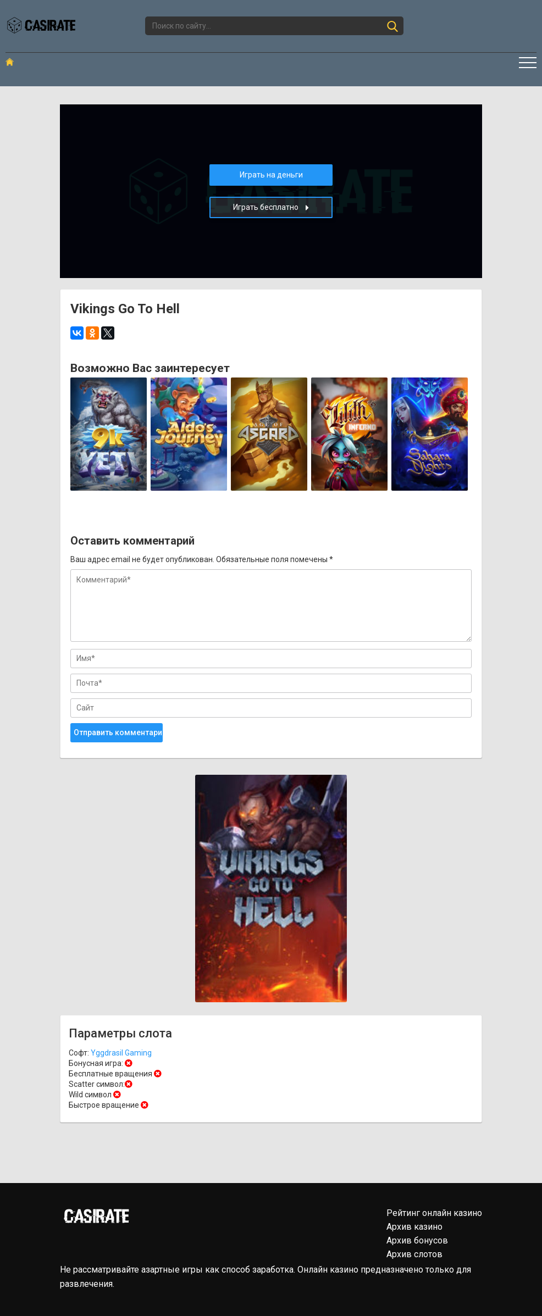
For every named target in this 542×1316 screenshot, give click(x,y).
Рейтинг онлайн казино (434, 1213)
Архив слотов (414, 1254)
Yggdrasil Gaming (121, 1052)
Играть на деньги (271, 174)
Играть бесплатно (271, 207)
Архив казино (414, 1226)
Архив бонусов (417, 1240)
